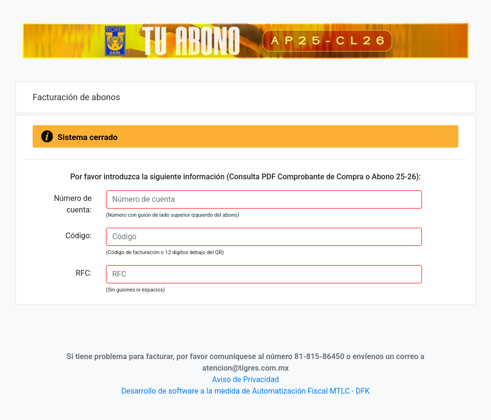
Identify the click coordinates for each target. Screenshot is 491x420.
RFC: (84, 273)
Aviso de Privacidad (245, 379)
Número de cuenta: (73, 204)
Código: (79, 235)
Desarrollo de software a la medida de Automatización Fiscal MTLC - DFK (245, 391)
